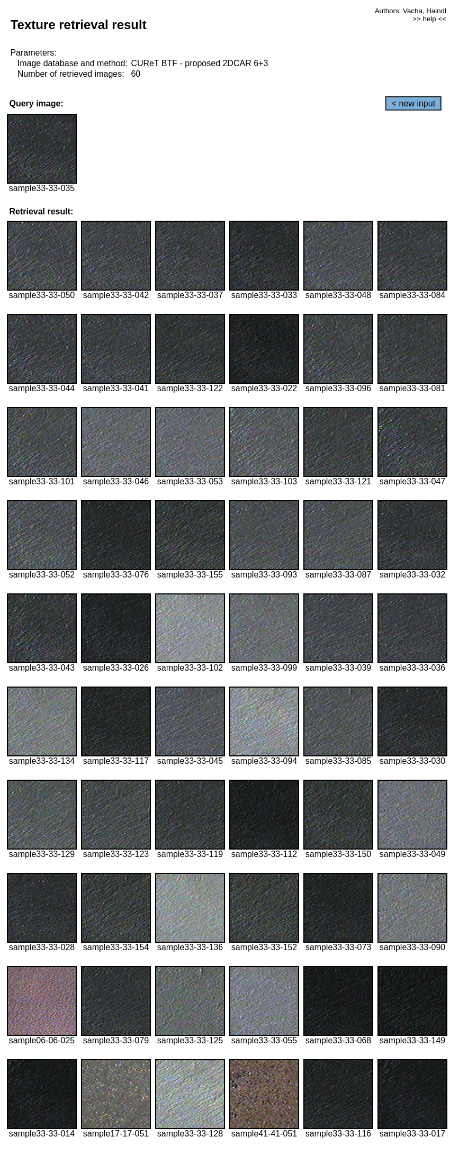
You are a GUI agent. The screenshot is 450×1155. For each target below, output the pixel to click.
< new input (413, 103)
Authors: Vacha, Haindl (410, 11)
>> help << (429, 19)
